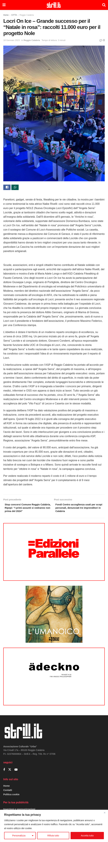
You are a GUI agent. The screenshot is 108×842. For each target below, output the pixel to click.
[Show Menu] (4, 5)
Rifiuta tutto (53, 835)
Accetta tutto (87, 835)
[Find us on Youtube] (16, 772)
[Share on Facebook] (7, 188)
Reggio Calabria (27, 15)
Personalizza (18, 835)
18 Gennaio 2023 (11, 40)
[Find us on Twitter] (9, 772)
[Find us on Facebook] (4, 772)
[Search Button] (104, 5)
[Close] (105, 813)
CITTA (14, 15)
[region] (54, 826)
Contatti (7, 792)
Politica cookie (11, 796)
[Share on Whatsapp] (15, 188)
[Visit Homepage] (54, 5)
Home (6, 15)
